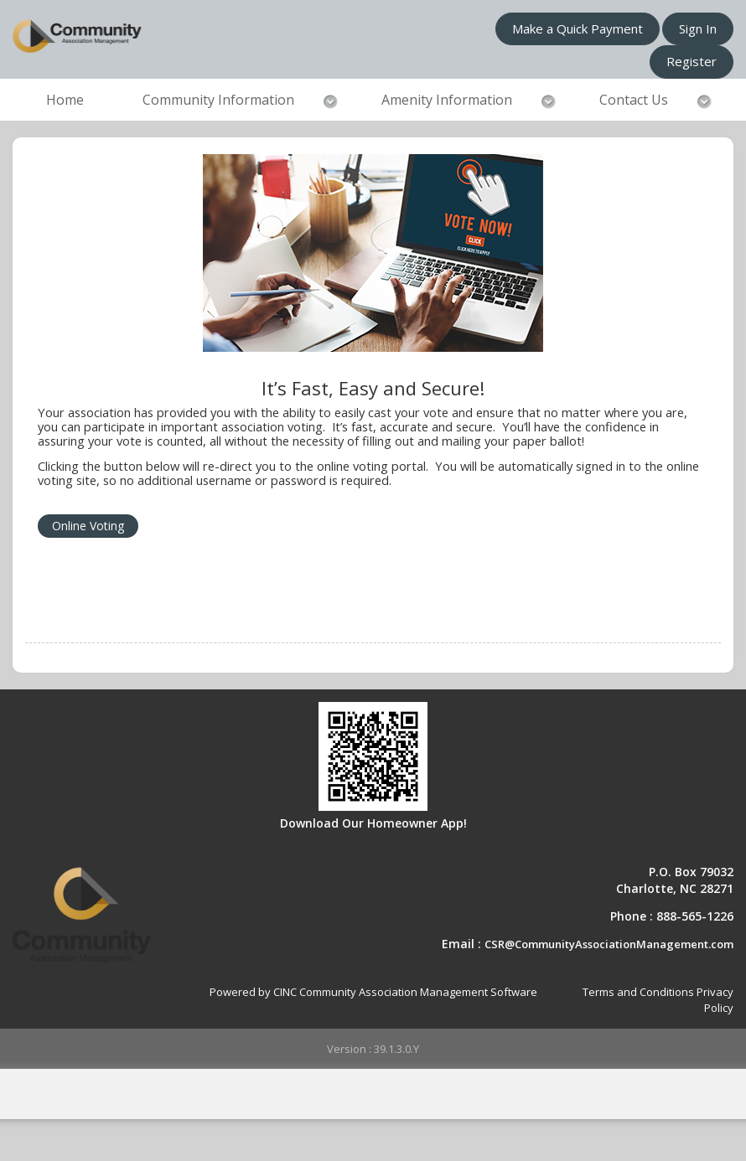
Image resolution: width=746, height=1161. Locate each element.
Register (691, 61)
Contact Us (633, 99)
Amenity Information (446, 99)
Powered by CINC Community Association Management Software (373, 991)
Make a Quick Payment (577, 28)
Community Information (218, 99)
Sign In (698, 28)
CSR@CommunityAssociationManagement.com (608, 944)
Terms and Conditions (638, 991)
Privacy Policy (715, 999)
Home (65, 99)
